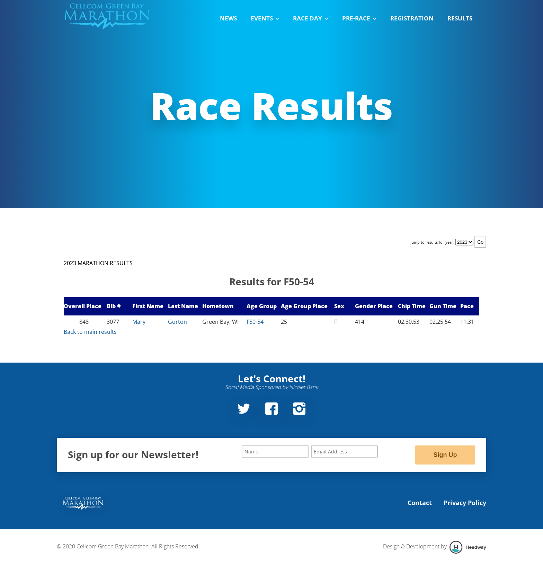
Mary (138, 322)
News (228, 18)
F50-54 (255, 322)
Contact (420, 502)
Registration (412, 18)
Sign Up (445, 454)
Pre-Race (359, 18)
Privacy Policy (465, 502)
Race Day (310, 18)
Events (265, 18)
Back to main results (90, 332)
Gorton (177, 322)
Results (459, 18)
